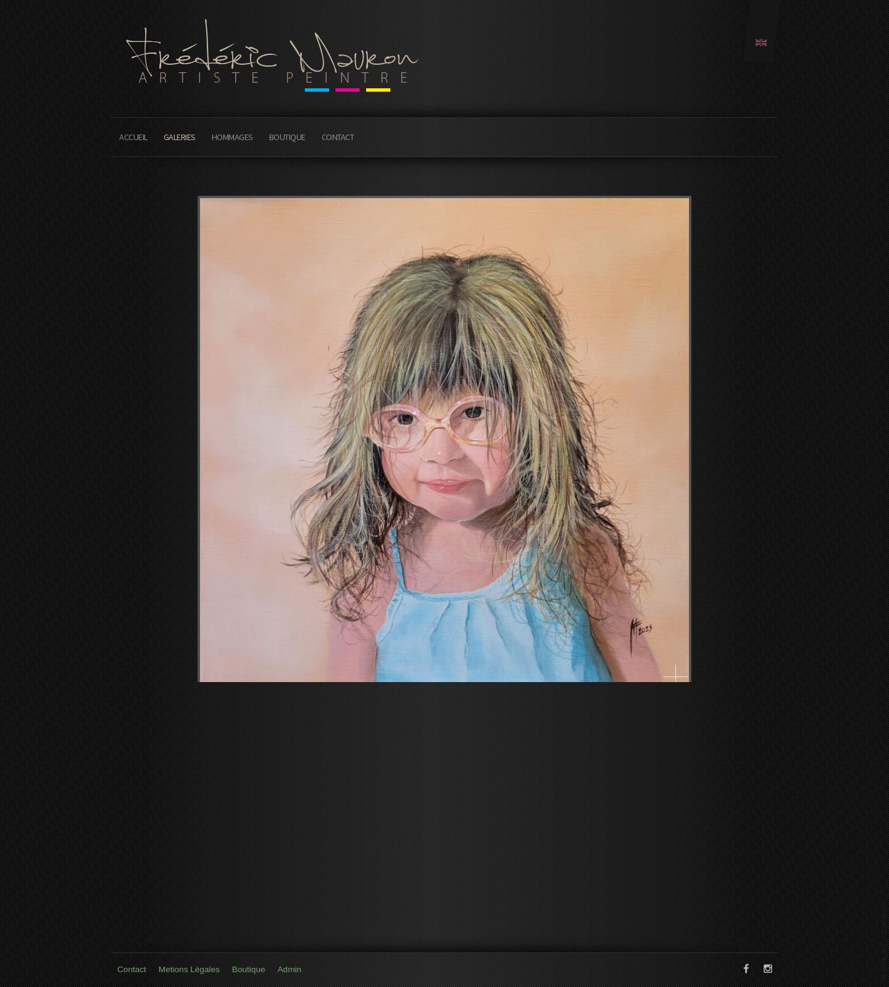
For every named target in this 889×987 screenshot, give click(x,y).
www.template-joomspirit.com (884, 941)
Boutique (287, 137)
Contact (338, 137)
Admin (290, 969)
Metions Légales (189, 969)
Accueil (133, 137)
